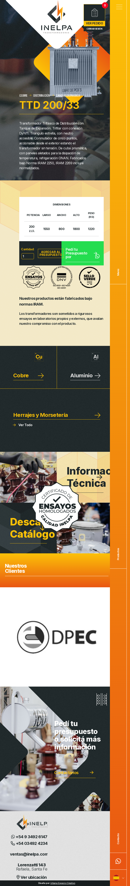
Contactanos (66, 772)
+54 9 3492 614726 (31, 836)
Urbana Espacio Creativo (62, 883)
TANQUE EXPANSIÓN (68, 95)
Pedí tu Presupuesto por (82, 253)
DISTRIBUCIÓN (41, 95)
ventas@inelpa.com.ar (31, 854)
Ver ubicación (32, 877)
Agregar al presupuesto (51, 253)
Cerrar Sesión (94, 29)
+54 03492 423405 (32, 843)
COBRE (23, 95)
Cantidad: (27, 249)
